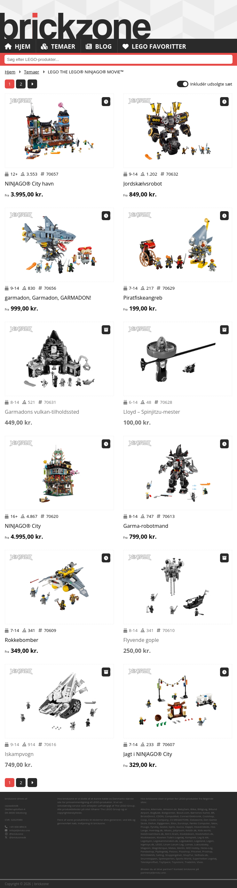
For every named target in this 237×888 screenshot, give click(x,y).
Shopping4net (173, 855)
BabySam (183, 809)
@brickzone (16, 833)
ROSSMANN (148, 855)
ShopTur (188, 855)
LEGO (158, 844)
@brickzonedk (17, 837)
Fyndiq (154, 826)
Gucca (180, 826)
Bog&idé (155, 812)
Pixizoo (173, 851)
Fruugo (145, 826)
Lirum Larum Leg (173, 844)
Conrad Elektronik (190, 816)
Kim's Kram (171, 833)
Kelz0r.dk (191, 830)
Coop (144, 819)
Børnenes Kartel (200, 812)
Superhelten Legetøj (205, 858)
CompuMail (172, 816)
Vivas (200, 862)
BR (212, 812)
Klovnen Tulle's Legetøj (170, 837)
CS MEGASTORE (179, 819)
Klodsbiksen (187, 833)
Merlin (181, 848)
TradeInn (190, 862)
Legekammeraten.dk (166, 840)
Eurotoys (183, 823)
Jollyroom (178, 830)
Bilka (193, 809)
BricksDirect (148, 816)
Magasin (146, 848)
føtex (214, 823)
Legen (209, 840)
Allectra (145, 809)
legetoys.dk (147, 844)
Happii (189, 826)
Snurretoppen (149, 858)
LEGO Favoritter (154, 46)
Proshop (207, 851)
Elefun (152, 823)
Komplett (190, 837)
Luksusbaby (201, 844)
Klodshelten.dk (204, 833)
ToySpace (164, 862)
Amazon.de (170, 809)
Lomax (189, 844)
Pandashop (147, 851)
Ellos (173, 823)
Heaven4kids (201, 826)
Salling (160, 855)
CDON (159, 816)
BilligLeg (202, 809)
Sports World (184, 858)
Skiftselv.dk (201, 855)
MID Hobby (193, 848)
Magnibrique (159, 848)
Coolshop (208, 816)
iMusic (168, 830)
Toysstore (177, 862)
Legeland (199, 840)
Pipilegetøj (161, 851)
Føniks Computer (200, 823)
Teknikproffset (149, 862)
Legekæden (186, 840)
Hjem (17, 46)
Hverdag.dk (156, 830)
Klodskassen (148, 837)
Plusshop (184, 851)
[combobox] (118, 59)
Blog (99, 46)
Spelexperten (166, 858)
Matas (172, 848)
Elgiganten (163, 823)
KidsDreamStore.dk (152, 833)
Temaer (58, 46)
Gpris (172, 826)
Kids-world (204, 830)
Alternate (156, 809)
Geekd (163, 826)
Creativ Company (158, 819)
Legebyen (146, 840)
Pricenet (196, 851)
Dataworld (196, 819)
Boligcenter (168, 812)
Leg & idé (202, 837)
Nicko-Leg (206, 848)
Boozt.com (183, 812)
